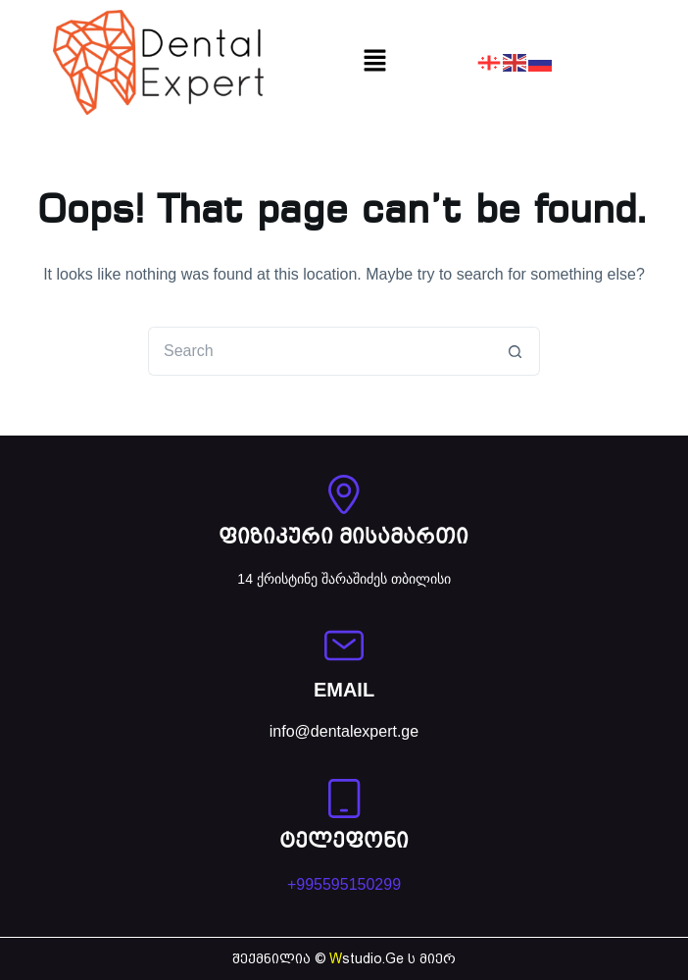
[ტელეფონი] (344, 798)
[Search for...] (319, 351)
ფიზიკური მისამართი (343, 538)
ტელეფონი (344, 842)
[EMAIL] (344, 645)
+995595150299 (344, 884)
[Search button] (515, 351)
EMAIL (344, 689)
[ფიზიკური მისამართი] (344, 494)
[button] (374, 61)
